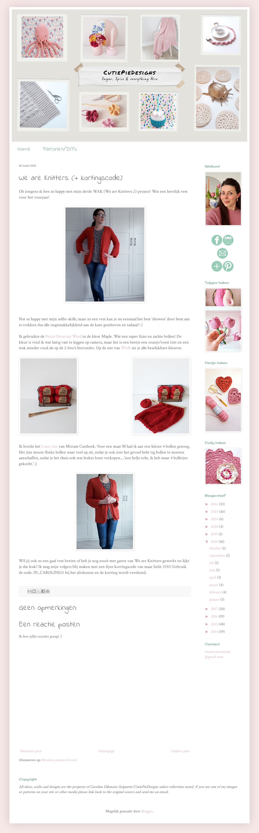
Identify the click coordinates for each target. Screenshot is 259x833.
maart (214, 585)
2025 (215, 511)
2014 (215, 631)
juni (212, 570)
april (213, 577)
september (217, 555)
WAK (126, 348)
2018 (215, 541)
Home (24, 149)
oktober (215, 548)
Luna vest (49, 446)
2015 (215, 624)
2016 (215, 616)
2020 (215, 526)
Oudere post (180, 751)
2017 (215, 608)
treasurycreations (218, 651)
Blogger (147, 811)
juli (212, 562)
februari (215, 592)
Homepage (106, 751)
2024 (215, 519)
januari (214, 599)
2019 (215, 534)
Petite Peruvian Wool (63, 336)
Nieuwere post (31, 751)
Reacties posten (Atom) (59, 760)
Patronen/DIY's (59, 149)
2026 (215, 504)
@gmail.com (214, 656)
